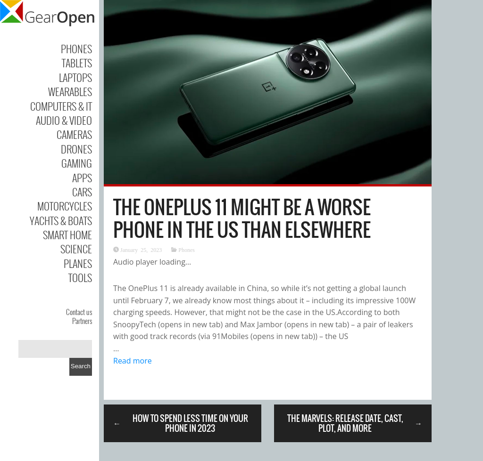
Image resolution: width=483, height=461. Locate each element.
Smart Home (67, 234)
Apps (82, 177)
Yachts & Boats (61, 220)
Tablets (77, 62)
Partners (82, 320)
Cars (82, 191)
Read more (132, 361)
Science (76, 248)
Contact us (79, 312)
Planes (78, 263)
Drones (76, 148)
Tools (80, 277)
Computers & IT (61, 105)
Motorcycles (64, 205)
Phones (76, 48)
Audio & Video (64, 120)
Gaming (76, 162)
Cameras (74, 134)
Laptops (75, 77)
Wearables (70, 91)
